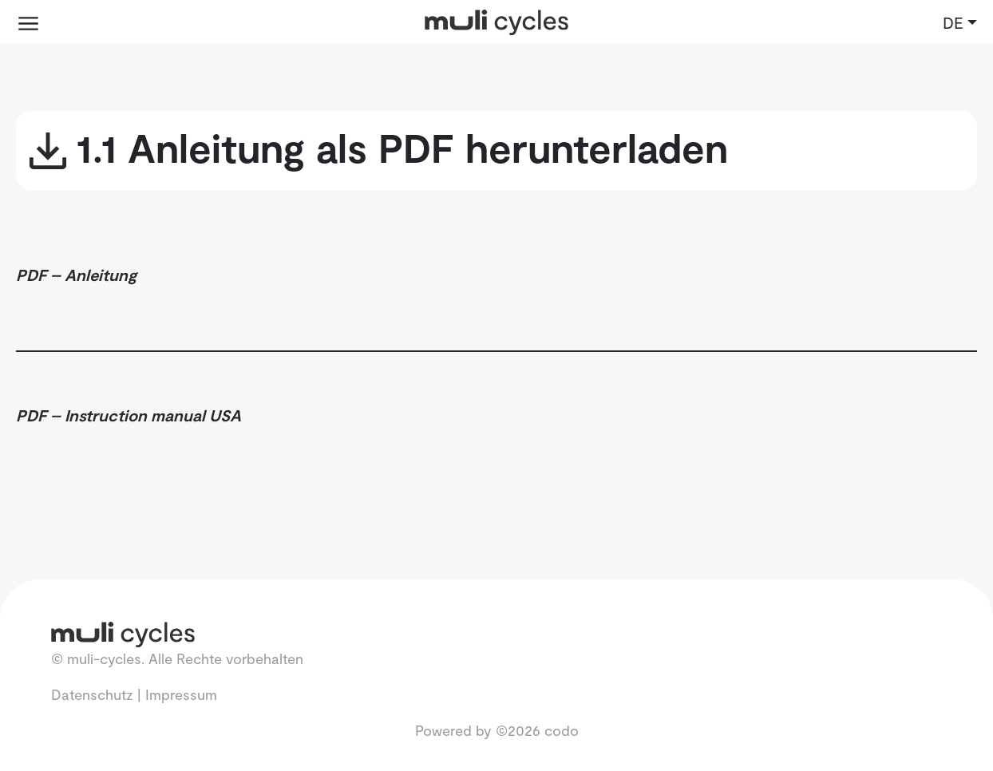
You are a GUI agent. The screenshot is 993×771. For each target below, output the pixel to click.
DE (953, 22)
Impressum (181, 694)
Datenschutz (92, 694)
